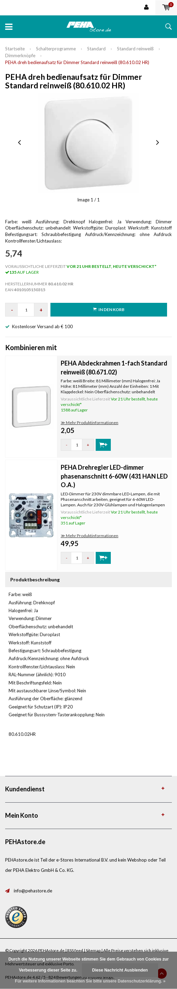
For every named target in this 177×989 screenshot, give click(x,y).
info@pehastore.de (33, 890)
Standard (96, 48)
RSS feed (75, 950)
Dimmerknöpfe (20, 55)
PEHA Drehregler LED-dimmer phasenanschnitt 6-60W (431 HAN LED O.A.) (114, 476)
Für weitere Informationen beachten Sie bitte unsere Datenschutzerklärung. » (90, 981)
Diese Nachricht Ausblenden (120, 970)
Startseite (15, 48)
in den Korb (109, 309)
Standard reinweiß (135, 48)
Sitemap (93, 950)
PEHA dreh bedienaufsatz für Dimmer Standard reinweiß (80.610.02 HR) (77, 62)
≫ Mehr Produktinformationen (89, 422)
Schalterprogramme (56, 48)
